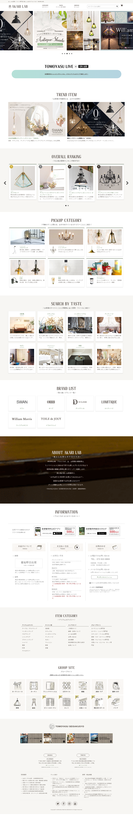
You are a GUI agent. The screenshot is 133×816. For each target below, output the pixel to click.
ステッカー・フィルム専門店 (100, 632)
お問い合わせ (72, 635)
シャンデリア (26, 635)
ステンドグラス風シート (62, 778)
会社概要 (71, 638)
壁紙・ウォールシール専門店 (100, 638)
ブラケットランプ (27, 638)
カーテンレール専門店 (98, 627)
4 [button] (68, 53)
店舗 (46, 646)
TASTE (61, 6)
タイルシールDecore (98, 778)
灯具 (23, 646)
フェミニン (48, 641)
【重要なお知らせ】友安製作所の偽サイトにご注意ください (66, 674)
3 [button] (66, 53)
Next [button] (126, 30)
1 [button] (61, 53)
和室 (46, 644)
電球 (23, 644)
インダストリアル (50, 632)
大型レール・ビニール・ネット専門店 (101, 642)
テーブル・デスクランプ (29, 627)
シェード (25, 641)
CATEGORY (45, 6)
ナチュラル (48, 630)
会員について (72, 644)
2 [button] (64, 53)
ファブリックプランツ (63, 794)
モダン (47, 638)
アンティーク (49, 635)
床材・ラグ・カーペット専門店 (100, 635)
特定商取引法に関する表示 (76, 641)
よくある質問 (72, 632)
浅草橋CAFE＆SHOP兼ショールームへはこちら (83, 766)
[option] (66, 30)
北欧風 (47, 627)
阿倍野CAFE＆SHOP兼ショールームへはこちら (50, 766)
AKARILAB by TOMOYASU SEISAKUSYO (64, 811)
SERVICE (77, 6)
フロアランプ (26, 632)
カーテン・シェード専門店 (99, 630)
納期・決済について (74, 630)
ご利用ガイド (72, 627)
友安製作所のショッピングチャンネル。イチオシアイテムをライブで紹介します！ (66, 73)
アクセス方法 (51, 764)
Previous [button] (7, 30)
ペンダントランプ (27, 630)
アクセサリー (26, 649)
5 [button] (71, 53)
